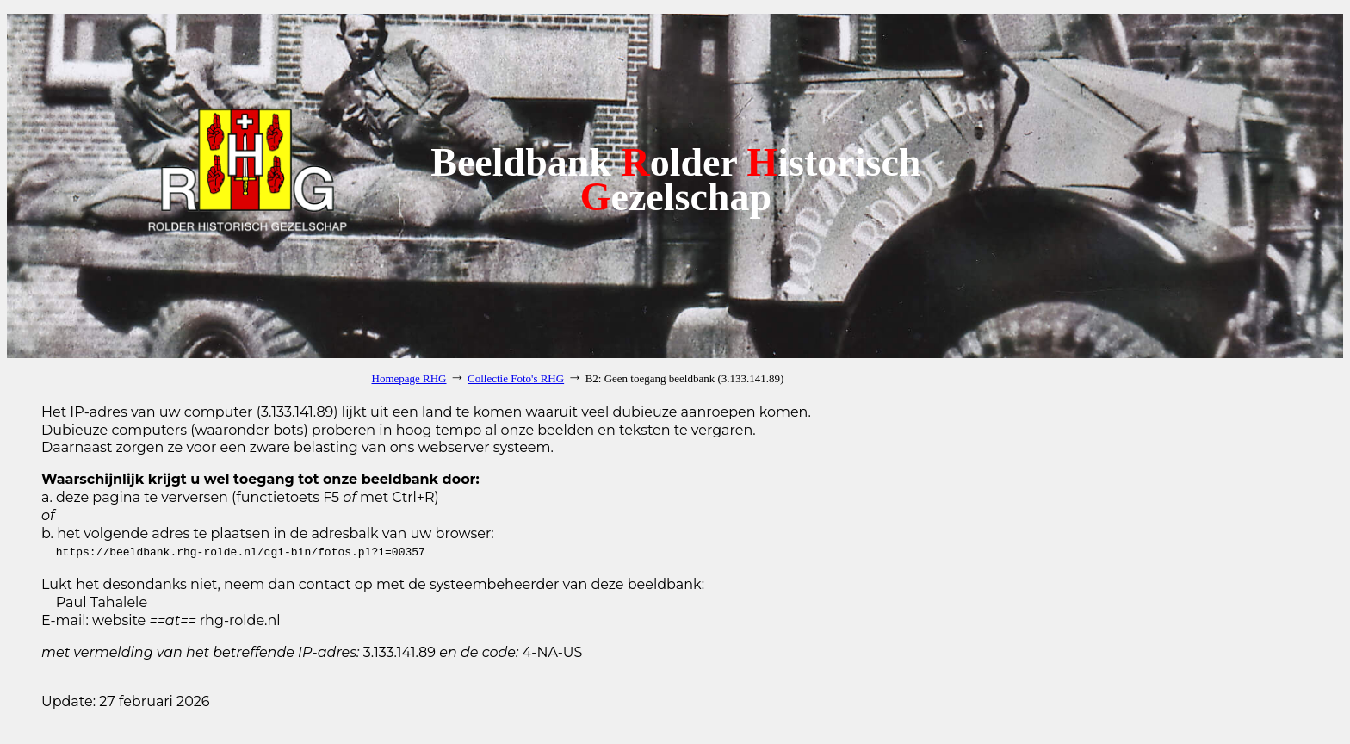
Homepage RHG (409, 378)
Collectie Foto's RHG (516, 378)
